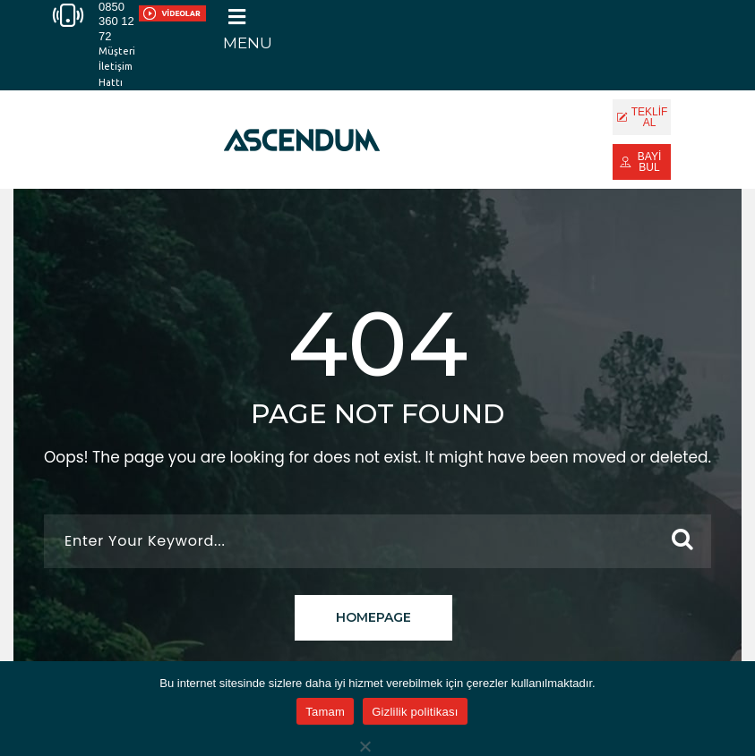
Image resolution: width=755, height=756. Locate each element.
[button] (247, 28)
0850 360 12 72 (116, 21)
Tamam (325, 711)
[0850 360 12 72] (68, 15)
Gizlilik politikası (415, 711)
